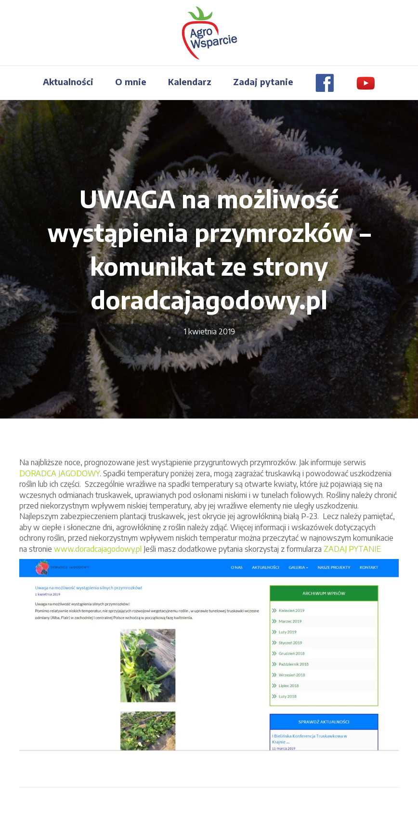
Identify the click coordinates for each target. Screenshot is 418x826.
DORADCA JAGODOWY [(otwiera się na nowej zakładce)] (59, 473)
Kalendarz (189, 81)
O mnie (130, 81)
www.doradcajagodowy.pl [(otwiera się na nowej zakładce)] (98, 549)
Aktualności (68, 81)
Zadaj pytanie (263, 81)
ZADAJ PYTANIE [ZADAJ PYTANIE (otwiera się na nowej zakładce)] (352, 549)
